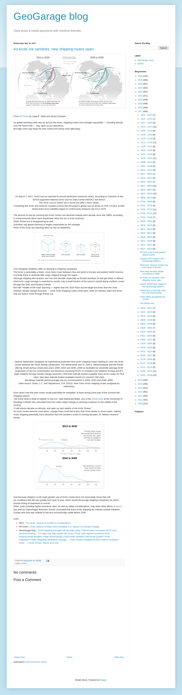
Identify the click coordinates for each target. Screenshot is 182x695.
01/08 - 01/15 (146, 371)
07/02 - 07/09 (146, 217)
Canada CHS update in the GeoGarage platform (152, 259)
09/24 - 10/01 (146, 170)
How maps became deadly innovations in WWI (152, 272)
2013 (140, 392)
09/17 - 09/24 (146, 174)
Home (69, 657)
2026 (140, 76)
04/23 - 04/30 (146, 312)
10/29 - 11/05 (146, 150)
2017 (140, 111)
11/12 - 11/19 (146, 142)
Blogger (103, 680)
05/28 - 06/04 (146, 237)
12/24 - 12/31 (146, 119)
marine (24, 563)
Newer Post (19, 657)
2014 (140, 388)
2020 (140, 100)
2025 (140, 80)
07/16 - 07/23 (146, 209)
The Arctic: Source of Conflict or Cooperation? (48, 523)
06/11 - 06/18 (146, 229)
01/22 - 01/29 (146, 363)
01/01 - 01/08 (146, 375)
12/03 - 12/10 (146, 131)
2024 (140, 84)
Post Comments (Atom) (36, 662)
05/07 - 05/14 (146, 249)
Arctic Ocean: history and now (43, 543)
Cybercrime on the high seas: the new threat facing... (153, 291)
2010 (140, 403)
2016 (140, 380)
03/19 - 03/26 (146, 332)
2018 (140, 107)
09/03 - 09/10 (146, 182)
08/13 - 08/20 (146, 193)
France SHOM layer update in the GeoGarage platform (153, 285)
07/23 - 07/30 (146, 205)
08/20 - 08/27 (146, 190)
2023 (140, 88)
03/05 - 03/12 (146, 339)
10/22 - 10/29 (146, 154)
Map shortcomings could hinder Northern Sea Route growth (73, 536)
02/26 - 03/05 (146, 343)
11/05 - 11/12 (146, 146)
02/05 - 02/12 (146, 355)
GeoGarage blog (50, 16)
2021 (140, 96)
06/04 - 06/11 (146, 233)
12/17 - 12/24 (146, 123)
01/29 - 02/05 (146, 359)
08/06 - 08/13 (146, 198)
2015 (140, 384)
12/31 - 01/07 (146, 115)
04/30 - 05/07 (146, 308)
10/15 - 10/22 (146, 158)
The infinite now (147, 303)
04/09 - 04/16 (146, 320)
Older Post (119, 657)
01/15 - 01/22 (146, 367)
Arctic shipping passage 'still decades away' (59, 530)
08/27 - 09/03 (146, 186)
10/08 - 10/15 (146, 162)
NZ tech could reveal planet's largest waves (153, 253)
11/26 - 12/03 (146, 135)
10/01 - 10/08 (146, 166)
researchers (97, 399)
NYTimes (23, 116)
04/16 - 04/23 (146, 316)
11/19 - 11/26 (146, 138)
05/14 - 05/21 (146, 245)
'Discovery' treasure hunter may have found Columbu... (154, 266)
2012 (140, 396)
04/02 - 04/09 (146, 324)
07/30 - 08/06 (146, 201)
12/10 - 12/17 (146, 127)
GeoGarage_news (145, 60)
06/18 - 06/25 (146, 225)
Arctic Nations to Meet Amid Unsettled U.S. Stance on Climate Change (64, 526)
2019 (140, 103)
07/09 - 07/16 (146, 213)
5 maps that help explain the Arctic (56, 533)
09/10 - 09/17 (146, 178)
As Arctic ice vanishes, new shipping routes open (53, 49)
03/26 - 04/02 (146, 328)
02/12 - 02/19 (146, 351)
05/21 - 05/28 (146, 241)
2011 (140, 400)
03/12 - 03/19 (146, 336)
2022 (140, 92)
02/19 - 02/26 (146, 347)
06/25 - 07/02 (146, 221)
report (119, 506)
